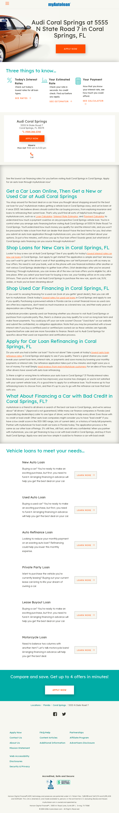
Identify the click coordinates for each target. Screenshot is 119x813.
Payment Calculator (94, 216)
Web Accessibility (19, 756)
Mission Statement (20, 748)
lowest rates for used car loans (58, 297)
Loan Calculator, (44, 216)
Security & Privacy (20, 766)
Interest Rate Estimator (65, 216)
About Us (15, 742)
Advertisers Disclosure (82, 742)
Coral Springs (59, 705)
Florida (46, 705)
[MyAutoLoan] (59, 4)
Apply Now (70, 49)
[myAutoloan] (58, 782)
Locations (36, 705)
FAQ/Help (45, 732)
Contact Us (16, 737)
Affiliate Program (79, 737)
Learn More (84, 475)
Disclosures (16, 761)
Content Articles (48, 737)
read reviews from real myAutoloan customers (62, 366)
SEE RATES (21, 98)
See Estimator (59, 101)
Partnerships (77, 732)
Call (32, 155)
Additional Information (52, 742)
